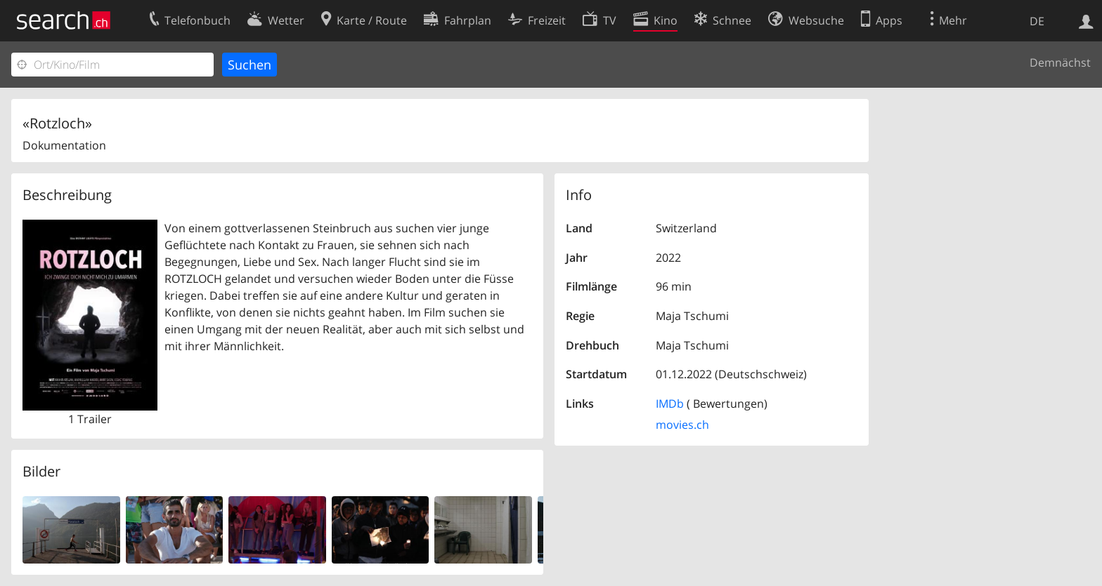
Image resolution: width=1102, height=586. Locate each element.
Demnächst (1060, 62)
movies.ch (682, 424)
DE (1037, 21)
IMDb (670, 403)
